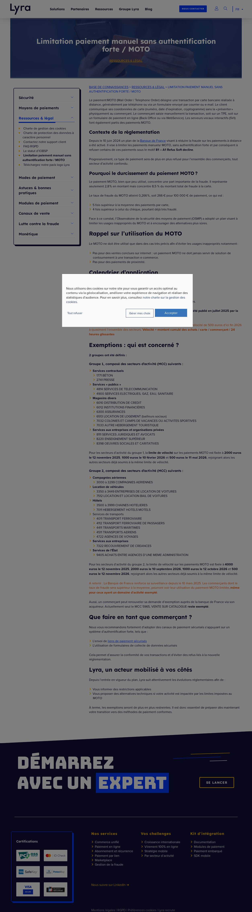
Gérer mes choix (139, 313)
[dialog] (127, 300)
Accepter (171, 313)
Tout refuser (74, 313)
